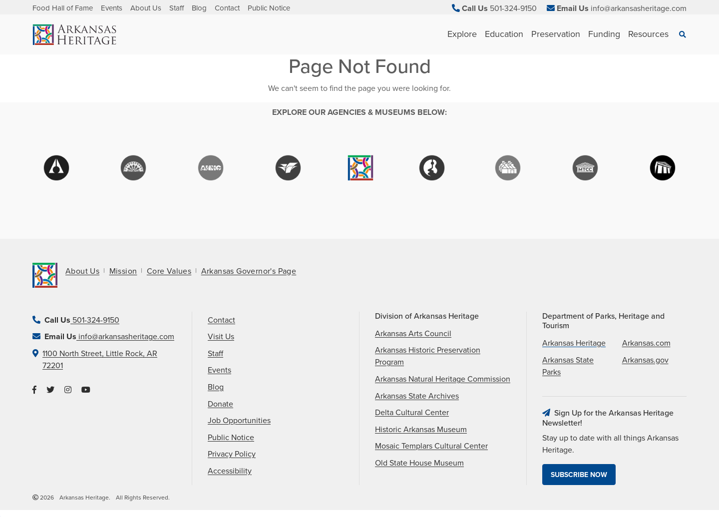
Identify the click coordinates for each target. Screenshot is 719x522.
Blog (199, 7)
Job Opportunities (239, 421)
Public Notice (269, 7)
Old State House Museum (419, 463)
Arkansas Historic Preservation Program (427, 356)
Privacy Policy (232, 454)
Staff (176, 7)
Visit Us (221, 337)
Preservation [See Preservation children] (555, 33)
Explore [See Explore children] (462, 33)
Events (111, 7)
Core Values (169, 271)
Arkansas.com (646, 343)
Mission (123, 271)
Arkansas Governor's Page (249, 271)
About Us (145, 7)
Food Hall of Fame (62, 7)
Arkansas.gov (645, 360)
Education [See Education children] (504, 33)
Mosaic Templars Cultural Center (431, 446)
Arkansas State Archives (417, 396)
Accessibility (230, 471)
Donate (220, 404)
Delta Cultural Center (412, 413)
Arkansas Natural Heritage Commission (442, 379)
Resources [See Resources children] (648, 33)
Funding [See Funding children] (604, 33)
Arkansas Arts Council (413, 334)
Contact (227, 7)
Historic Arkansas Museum (421, 430)
